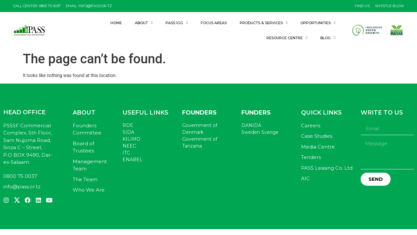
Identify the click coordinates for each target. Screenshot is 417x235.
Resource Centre (286, 38)
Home (116, 23)
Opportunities (317, 23)
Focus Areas (214, 23)
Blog (327, 38)
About (143, 23)
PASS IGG (176, 23)
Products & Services (263, 23)
